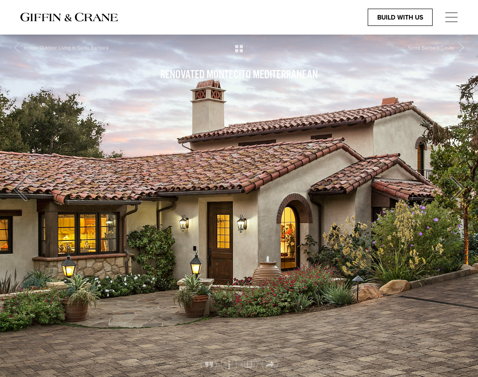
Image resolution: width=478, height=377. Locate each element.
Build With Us (400, 17)
